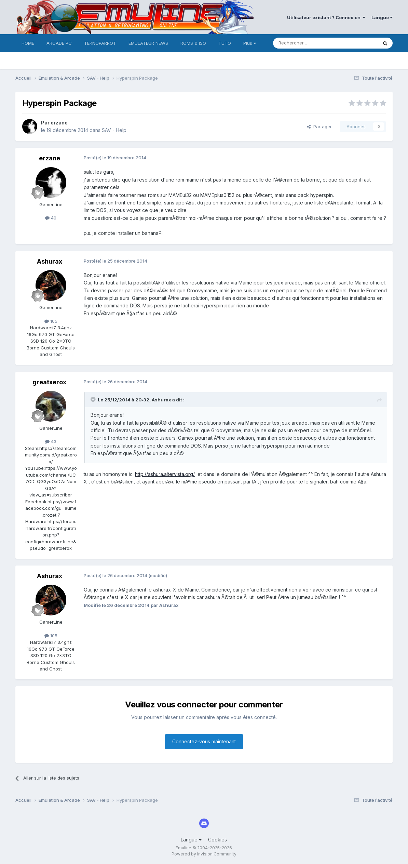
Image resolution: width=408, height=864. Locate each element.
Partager (319, 126)
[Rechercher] (310, 43)
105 (50, 321)
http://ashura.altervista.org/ (165, 474)
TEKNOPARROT (100, 43)
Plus (249, 43)
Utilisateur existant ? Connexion (326, 17)
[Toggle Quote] (94, 399)
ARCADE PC (59, 43)
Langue (382, 17)
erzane (59, 122)
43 (50, 441)
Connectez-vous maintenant (204, 741)
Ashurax (49, 261)
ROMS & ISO (193, 43)
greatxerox (49, 382)
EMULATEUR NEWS (148, 43)
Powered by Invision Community (204, 853)
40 (50, 218)
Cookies (217, 839)
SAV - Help (114, 130)
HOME (28, 43)
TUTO (224, 43)
